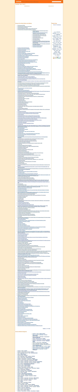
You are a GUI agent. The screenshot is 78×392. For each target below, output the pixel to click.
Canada (53, 35)
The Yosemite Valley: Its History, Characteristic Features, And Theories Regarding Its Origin (32, 220)
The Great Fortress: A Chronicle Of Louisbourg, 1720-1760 (27, 29)
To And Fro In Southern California (23, 242)
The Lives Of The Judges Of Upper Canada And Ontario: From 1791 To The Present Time (31, 78)
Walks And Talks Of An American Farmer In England (26, 297)
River (60, 46)
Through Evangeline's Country (22, 236)
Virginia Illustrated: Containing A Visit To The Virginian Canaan (27, 282)
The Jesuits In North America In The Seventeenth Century (26, 60)
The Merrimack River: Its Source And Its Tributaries (25, 95)
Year (60, 53)
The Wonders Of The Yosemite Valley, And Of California (26, 214)
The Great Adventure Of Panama (23, 27)
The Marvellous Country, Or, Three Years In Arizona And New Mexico (28, 93)
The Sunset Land (20, 183)
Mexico (61, 42)
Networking (41, 344)
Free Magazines (58, 24)
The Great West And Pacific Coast (38, 37)
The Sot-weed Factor (21, 162)
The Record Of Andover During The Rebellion (25, 145)
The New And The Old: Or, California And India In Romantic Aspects (28, 113)
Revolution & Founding (32, 362)
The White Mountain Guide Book (23, 208)
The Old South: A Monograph (22, 122)
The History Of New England (37, 46)
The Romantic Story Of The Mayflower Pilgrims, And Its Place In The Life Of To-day (30, 152)
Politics (38, 333)
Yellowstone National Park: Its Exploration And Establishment (27, 324)
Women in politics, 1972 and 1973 (23, 315)
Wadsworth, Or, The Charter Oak (23, 294)
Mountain (55, 43)
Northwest (57, 44)
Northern (54, 44)
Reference (34, 342)
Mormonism (31, 375)
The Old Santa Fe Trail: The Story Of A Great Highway (26, 121)
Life (58, 42)
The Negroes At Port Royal (22, 111)
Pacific (60, 44)
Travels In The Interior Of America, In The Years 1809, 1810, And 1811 (28, 255)
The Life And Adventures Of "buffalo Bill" (24, 70)
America (54, 33)
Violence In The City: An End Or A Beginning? (25, 280)
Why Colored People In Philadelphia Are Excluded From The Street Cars (29, 306)
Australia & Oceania (24, 370)
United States (41, 334)
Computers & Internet (36, 344)
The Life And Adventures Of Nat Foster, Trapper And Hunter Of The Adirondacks (30, 71)
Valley (59, 50)
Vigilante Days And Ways (21, 276)
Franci (54, 38)
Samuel (54, 47)
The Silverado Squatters (21, 160)
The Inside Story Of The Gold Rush (23, 57)
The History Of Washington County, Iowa (24, 51)
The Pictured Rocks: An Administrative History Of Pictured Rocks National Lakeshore (31, 138)
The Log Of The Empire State (22, 79)
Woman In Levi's (20, 314)
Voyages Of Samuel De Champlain (23, 293)
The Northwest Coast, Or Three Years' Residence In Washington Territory (29, 116)
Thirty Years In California (21, 223)
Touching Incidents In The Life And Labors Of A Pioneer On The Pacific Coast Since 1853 (31, 246)
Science (34, 338)
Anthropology (44, 339)
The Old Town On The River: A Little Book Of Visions (26, 123)
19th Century (31, 385)
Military (22, 382)
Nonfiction (34, 333)
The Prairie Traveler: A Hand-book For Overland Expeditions (27, 139)
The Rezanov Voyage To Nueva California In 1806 (25, 149)
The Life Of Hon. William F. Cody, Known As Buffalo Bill (26, 76)
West (44, 343)
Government (23, 387)
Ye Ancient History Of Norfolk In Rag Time (24, 323)
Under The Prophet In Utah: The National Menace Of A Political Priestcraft (29, 266)
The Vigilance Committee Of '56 (22, 196)
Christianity (26, 375)
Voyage (58, 51)
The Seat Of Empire (21, 156)
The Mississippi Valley (21, 99)
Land (56, 42)
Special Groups (29, 359)
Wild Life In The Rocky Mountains (23, 307)
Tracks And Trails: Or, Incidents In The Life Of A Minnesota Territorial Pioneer (29, 248)
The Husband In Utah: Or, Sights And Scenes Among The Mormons (28, 55)
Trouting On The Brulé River (22, 259)
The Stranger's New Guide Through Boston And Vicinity (26, 178)
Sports (19, 381)
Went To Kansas (20, 301)
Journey (53, 42)
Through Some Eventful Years (22, 238)
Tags (21, 4)
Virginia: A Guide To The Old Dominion (23, 284)
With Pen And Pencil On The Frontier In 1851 (24, 313)
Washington (56, 52)
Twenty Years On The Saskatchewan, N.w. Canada (25, 261)
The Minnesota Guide (21, 97)
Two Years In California (21, 264)
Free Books (17, 4)
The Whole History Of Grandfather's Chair (24, 209)
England (25, 389)
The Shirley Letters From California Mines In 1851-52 (26, 158)
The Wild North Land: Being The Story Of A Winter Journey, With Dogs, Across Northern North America (33, 210)
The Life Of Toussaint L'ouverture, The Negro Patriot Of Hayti (27, 77)
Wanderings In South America (22, 298)
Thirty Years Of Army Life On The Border (24, 225)
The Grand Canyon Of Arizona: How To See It (25, 26)
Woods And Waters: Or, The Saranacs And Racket (25, 322)
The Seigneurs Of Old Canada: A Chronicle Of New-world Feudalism (28, 157)
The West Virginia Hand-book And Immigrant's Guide (26, 204)
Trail (54, 50)
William (54, 53)
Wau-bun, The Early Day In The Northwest (24, 300)
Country (54, 37)
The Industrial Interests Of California (23, 56)
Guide (60, 38)
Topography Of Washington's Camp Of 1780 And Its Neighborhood (28, 245)
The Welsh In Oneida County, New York (24, 203)
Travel (34, 343)
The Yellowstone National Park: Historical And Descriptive (26, 215)
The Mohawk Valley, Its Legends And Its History (25, 101)
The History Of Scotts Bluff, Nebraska (23, 47)
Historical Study (23, 357)
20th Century (31, 377)
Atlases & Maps (39, 342)
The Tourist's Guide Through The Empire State (25, 187)
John (59, 41)
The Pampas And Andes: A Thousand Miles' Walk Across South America (29, 133)
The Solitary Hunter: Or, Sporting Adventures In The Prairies (27, 161)
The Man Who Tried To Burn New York (23, 90)
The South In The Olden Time (22, 163)
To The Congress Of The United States (24, 244)
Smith (57, 47)
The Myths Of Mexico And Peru (22, 105)
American (58, 33)
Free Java (54, 24)
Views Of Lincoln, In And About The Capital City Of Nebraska (27, 275)
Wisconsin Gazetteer (21, 312)
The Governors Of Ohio (21, 25)
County (58, 37)
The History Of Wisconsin (21, 52)
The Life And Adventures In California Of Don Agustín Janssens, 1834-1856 (29, 69)
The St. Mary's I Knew (21, 172)
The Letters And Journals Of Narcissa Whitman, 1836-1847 (27, 68)
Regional (55, 46)
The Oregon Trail (20, 124)
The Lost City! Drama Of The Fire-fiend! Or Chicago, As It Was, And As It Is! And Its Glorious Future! (33, 82)
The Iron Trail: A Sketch (21, 58)
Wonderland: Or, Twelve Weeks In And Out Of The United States (27, 319)
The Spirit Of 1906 (20, 170)
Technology (22, 374)
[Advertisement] (27, 14)
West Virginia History (21, 302)
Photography (26, 368)
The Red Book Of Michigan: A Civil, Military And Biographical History (28, 146)
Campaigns (34, 361)
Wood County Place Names (22, 321)
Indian (54, 41)
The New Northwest (21, 114)
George (56, 38)
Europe (22, 389)
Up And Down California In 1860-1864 (23, 267)
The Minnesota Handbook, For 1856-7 (23, 98)
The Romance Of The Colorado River (23, 151)
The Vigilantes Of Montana (22, 197)
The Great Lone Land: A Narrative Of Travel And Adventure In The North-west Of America (40, 33)
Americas (37, 334)
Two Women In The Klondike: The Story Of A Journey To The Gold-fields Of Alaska (30, 263)
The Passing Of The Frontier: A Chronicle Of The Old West (27, 134)
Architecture (43, 347)
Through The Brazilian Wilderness (23, 239)
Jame (57, 41)
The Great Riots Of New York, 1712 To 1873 (39, 35)
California (29, 356)
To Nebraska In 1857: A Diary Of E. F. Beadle (24, 243)
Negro (57, 43)
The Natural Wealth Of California (23, 108)
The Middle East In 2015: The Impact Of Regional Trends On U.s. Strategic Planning (30, 96)
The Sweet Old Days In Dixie (22, 184)
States (26, 356)
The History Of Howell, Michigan (38, 45)
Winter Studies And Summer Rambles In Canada (25, 310)
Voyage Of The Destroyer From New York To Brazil (25, 285)
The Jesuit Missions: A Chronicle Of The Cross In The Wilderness (28, 59)
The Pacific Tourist (20, 132)
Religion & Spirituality (21, 375)
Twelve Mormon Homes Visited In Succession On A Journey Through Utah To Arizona (31, 260)
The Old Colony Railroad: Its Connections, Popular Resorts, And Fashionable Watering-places (32, 117)
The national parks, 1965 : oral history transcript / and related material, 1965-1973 (30, 106)
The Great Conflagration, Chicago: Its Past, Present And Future (27, 28)
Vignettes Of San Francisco (22, 277)
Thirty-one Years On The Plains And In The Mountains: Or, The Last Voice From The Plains (32, 226)
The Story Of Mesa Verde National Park (24, 176)
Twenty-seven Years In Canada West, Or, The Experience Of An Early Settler (29, 262)
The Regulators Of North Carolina (23, 147)
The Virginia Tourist (21, 198)
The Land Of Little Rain (21, 65)
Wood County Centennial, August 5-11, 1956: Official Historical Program (29, 320)
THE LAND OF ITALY (21, 64)
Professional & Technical (36, 347)
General (21, 363)
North (59, 43)
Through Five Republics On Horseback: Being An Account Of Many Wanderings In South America (33, 237)
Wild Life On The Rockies (21, 308)
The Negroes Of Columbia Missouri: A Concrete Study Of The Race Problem (29, 112)
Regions (41, 343)
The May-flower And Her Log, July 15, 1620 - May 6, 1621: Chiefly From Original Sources (31, 94)
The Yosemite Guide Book (22, 219)
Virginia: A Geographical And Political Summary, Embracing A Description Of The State (31, 283)
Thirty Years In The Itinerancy (22, 224)
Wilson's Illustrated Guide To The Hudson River (25, 309)
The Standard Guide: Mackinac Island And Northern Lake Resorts (28, 173)
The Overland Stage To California (23, 129)
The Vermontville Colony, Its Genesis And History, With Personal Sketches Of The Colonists (32, 195)
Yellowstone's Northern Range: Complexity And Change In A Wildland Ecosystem (30, 325)
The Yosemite (20, 216)
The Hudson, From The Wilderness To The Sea (25, 54)
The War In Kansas (21, 199)
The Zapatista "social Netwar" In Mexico (24, 221)
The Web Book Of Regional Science (23, 202)
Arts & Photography (21, 368)
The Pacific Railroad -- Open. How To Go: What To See (26, 131)
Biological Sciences (39, 338)
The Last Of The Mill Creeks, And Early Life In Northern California (28, 66)
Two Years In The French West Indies (23, 265)
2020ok (18, 2)
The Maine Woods (20, 89)
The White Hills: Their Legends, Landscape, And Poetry (26, 207)
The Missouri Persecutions (22, 100)
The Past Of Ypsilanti (21, 135)
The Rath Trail (20, 144)
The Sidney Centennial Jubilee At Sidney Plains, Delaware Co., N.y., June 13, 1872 (30, 159)
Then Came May (20, 222)
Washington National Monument (22, 299)
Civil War (45, 334)
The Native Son (20, 107)
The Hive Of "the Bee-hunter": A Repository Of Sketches (26, 53)
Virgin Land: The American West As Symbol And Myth (26, 281)
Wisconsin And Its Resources (22, 311)
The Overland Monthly (21, 128)
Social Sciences (39, 339)
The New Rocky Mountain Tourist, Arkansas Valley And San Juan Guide (29, 115)
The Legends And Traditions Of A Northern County (25, 67)
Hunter (60, 39)
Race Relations (33, 390)
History (34, 334)
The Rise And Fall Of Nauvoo (22, 150)
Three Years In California (21, 230)
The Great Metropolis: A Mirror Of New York (39, 34)
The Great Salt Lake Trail (36, 36)
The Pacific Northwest (21, 130)
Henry (54, 39)
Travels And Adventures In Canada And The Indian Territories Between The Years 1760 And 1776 (32, 252)
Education (23, 383)
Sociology (43, 340)
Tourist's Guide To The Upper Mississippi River (25, 247)
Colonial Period (46, 336)
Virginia (55, 51)
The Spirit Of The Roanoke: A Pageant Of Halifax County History (27, 171)
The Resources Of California (22, 148)
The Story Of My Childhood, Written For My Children (26, 177)
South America (26, 388)
